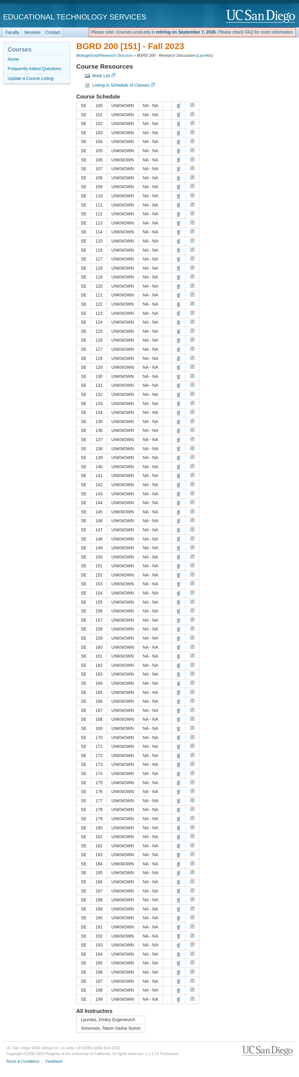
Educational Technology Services (74, 17)
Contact (52, 32)
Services (32, 32)
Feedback (53, 1061)
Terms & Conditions (22, 1061)
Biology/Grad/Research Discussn (104, 55)
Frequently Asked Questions (34, 68)
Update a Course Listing (30, 78)
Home (13, 59)
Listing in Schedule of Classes (121, 85)
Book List (101, 75)
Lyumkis (204, 55)
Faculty (12, 32)
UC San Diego (261, 16)
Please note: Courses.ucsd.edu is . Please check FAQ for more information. (192, 32)
